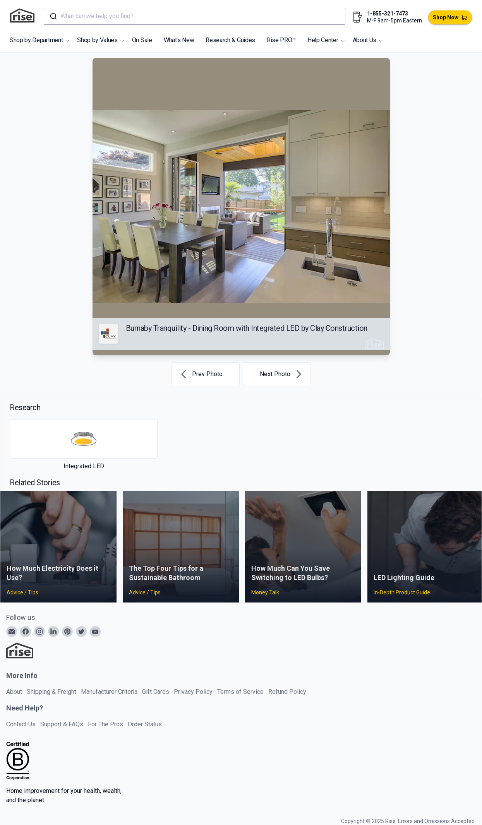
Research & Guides (230, 40)
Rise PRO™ (281, 40)
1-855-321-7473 (387, 13)
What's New (179, 40)
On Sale (142, 40)
